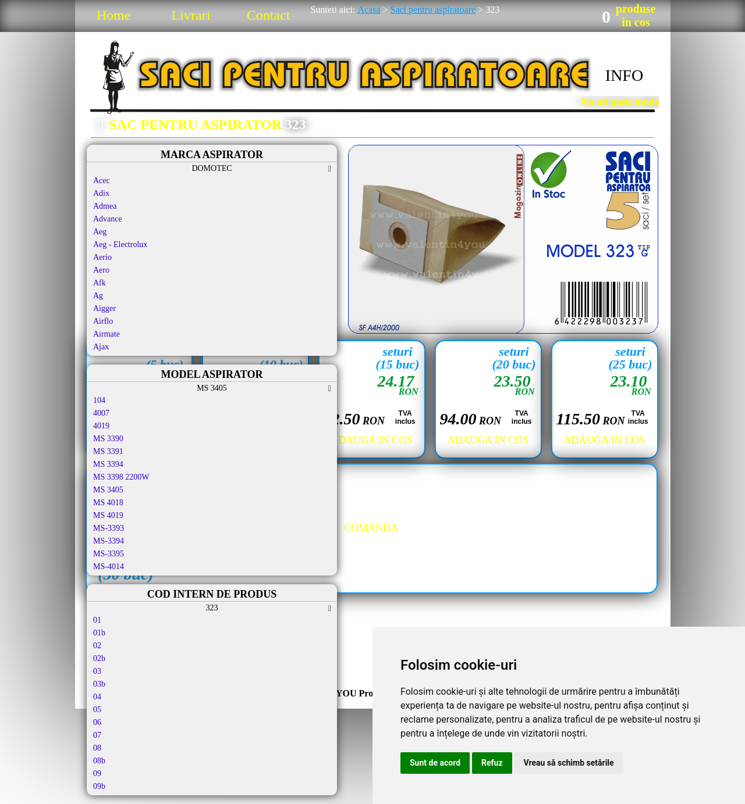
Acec (101, 180)
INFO (624, 75)
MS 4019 (108, 515)
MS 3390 (108, 438)
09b (99, 786)
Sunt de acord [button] (435, 762)
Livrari (191, 15)
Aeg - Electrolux (120, 244)
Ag (98, 295)
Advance (107, 219)
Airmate (106, 334)
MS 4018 (108, 502)
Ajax (101, 346)
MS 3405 (108, 489)
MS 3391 (108, 451)
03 (97, 671)
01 (97, 620)
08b (99, 760)
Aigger (104, 308)
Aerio (102, 257)
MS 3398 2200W (121, 477)
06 (97, 722)
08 (97, 748)
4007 (101, 413)
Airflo (103, 321)
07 (97, 735)
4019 (101, 425)
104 (99, 400)
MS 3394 (108, 464)
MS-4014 (108, 566)
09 (97, 773)
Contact (268, 15)
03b (99, 684)
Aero (101, 270)
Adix (101, 193)
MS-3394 (108, 541)
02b (99, 658)
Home (114, 15)
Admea (104, 206)
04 (97, 696)
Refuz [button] (492, 762)
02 (97, 645)
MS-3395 (108, 553)
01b (99, 632)
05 (97, 709)
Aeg (100, 231)
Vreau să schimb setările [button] (569, 762)
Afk (99, 282)
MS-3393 (108, 528)
